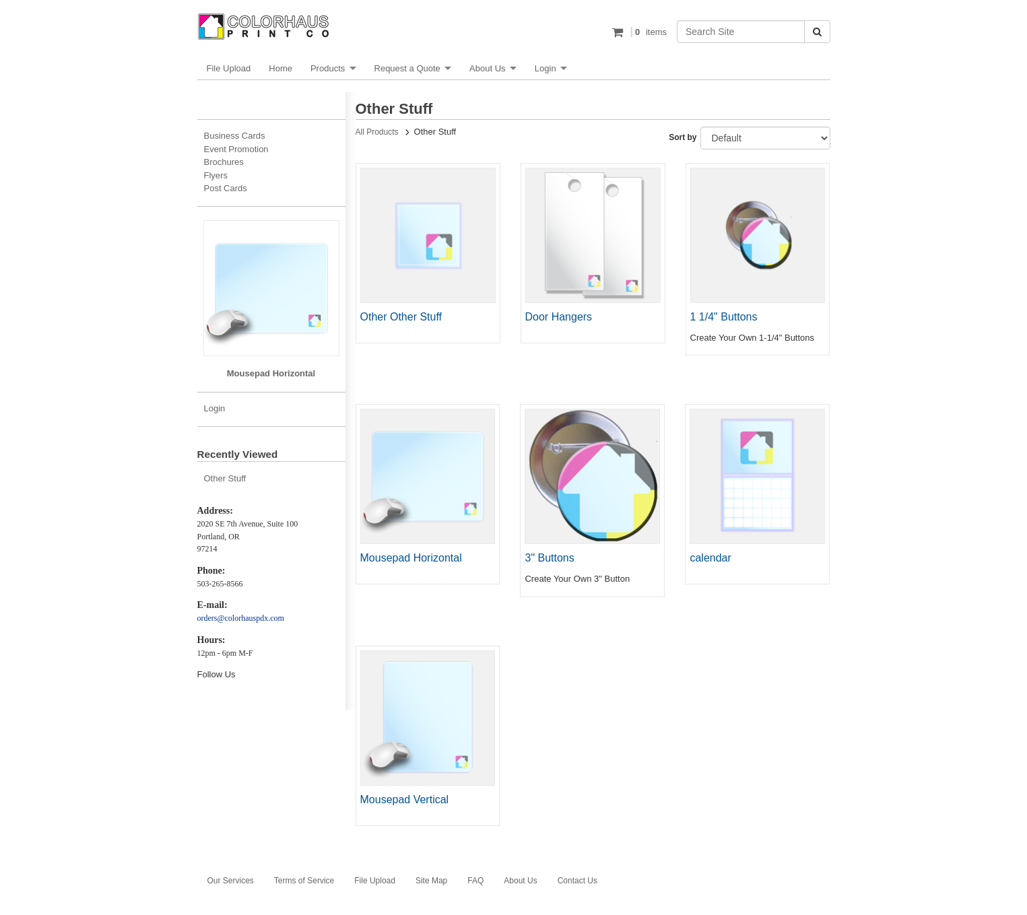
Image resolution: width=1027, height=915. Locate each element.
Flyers (216, 175)
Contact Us (577, 880)
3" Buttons (549, 558)
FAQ (475, 880)
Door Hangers (559, 317)
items (649, 32)
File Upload (229, 68)
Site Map (431, 880)
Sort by (682, 137)
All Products (377, 132)
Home (280, 68)
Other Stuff (225, 478)
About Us (487, 68)
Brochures (224, 162)
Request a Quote (407, 68)
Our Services (230, 880)
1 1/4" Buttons (724, 317)
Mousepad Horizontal (411, 558)
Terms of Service (304, 880)
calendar (710, 558)
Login (545, 68)
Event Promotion (236, 149)
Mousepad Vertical (404, 799)
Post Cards (225, 188)
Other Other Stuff (401, 317)
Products (327, 68)
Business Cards (234, 136)
